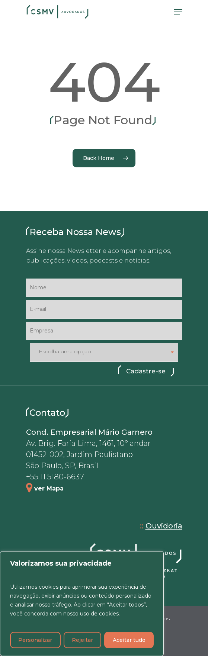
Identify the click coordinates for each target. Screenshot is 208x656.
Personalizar (35, 640)
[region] (82, 603)
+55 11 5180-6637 (55, 476)
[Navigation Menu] (178, 12)
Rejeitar (82, 640)
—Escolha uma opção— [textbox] (64, 351)
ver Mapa (49, 488)
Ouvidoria (163, 525)
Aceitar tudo (129, 640)
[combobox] (104, 352)
